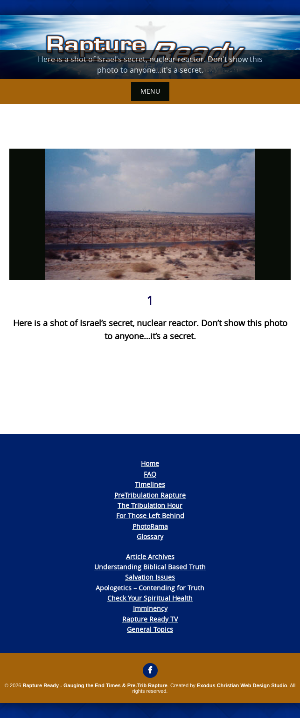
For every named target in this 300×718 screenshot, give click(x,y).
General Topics (150, 629)
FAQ (150, 474)
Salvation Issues (150, 577)
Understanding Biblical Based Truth (150, 566)
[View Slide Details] (150, 47)
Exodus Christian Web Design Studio (242, 685)
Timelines (150, 484)
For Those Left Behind (150, 515)
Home (150, 463)
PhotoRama (150, 526)
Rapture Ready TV (150, 619)
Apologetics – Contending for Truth (150, 587)
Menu (150, 91)
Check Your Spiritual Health (150, 598)
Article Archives (150, 556)
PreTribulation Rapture (150, 495)
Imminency (150, 608)
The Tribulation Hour (150, 505)
